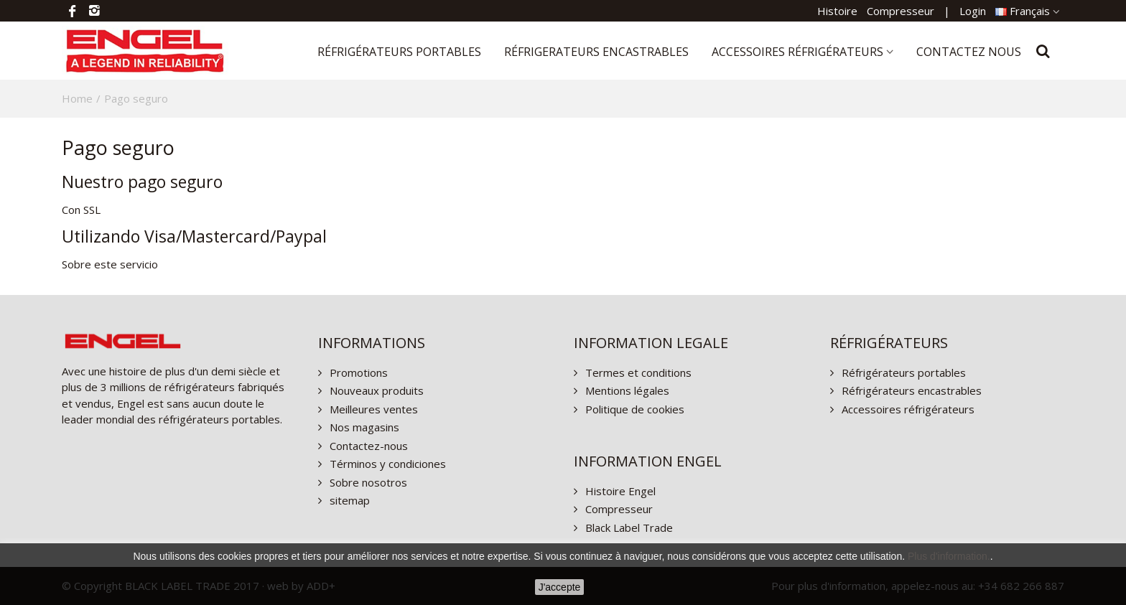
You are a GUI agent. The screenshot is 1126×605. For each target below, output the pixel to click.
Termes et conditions (637, 372)
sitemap (348, 500)
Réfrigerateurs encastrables (596, 52)
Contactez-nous (367, 445)
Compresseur (900, 11)
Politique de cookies (633, 409)
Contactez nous (968, 52)
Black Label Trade (627, 527)
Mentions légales (625, 390)
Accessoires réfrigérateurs (797, 52)
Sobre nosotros (367, 482)
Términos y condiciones (386, 463)
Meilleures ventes (372, 409)
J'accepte (560, 587)
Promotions (357, 372)
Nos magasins (363, 427)
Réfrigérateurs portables (399, 52)
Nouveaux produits (375, 390)
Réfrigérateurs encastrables (910, 390)
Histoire (837, 11)
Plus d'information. (949, 556)
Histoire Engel (619, 491)
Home (77, 98)
